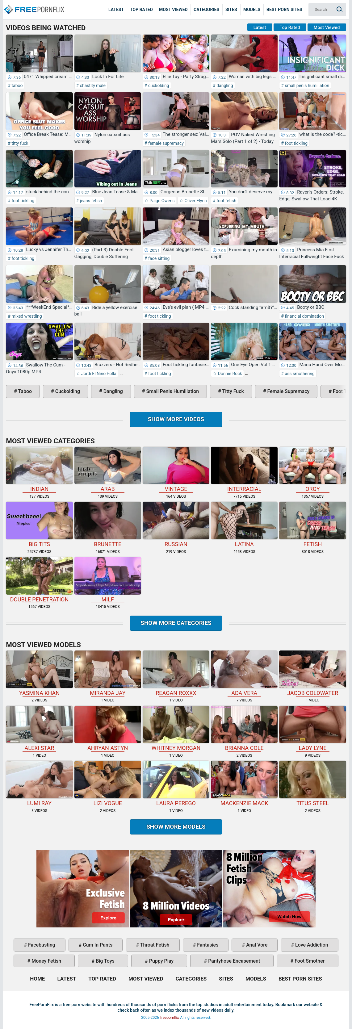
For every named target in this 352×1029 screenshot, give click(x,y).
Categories (206, 9)
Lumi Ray (39, 783)
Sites (231, 9)
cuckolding (158, 85)
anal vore (256, 945)
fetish (312, 524)
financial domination (304, 316)
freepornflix (169, 1017)
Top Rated (141, 9)
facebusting (41, 945)
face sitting (158, 258)
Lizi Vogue (107, 783)
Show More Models (176, 826)
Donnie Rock (229, 373)
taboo (16, 85)
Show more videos (176, 419)
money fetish (45, 961)
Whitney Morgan (176, 728)
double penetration (39, 580)
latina (244, 524)
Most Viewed (173, 9)
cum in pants (97, 945)
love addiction (311, 945)
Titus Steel (312, 783)
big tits (39, 524)
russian (176, 524)
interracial (244, 469)
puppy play (161, 961)
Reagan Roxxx (176, 673)
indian (39, 469)
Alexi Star (39, 728)
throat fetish (154, 945)
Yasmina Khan (39, 673)
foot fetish (226, 200)
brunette (107, 524)
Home (34, 4)
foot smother (309, 961)
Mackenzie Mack (244, 783)
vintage (176, 469)
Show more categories (176, 622)
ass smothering (299, 373)
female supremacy (165, 143)
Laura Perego (176, 783)
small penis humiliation (306, 85)
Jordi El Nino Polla (98, 373)
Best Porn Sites (284, 9)
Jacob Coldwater (312, 673)
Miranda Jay (107, 673)
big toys (104, 961)
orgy (312, 469)
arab (107, 469)
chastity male (92, 85)
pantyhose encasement (233, 961)
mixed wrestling (26, 316)
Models (251, 9)
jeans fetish (90, 200)
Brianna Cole (244, 728)
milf (107, 580)
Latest (116, 9)
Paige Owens (162, 200)
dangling (224, 85)
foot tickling (296, 143)
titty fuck (19, 143)
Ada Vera (244, 673)
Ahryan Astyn (107, 728)
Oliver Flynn (195, 200)
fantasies (207, 945)
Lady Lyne (312, 728)
